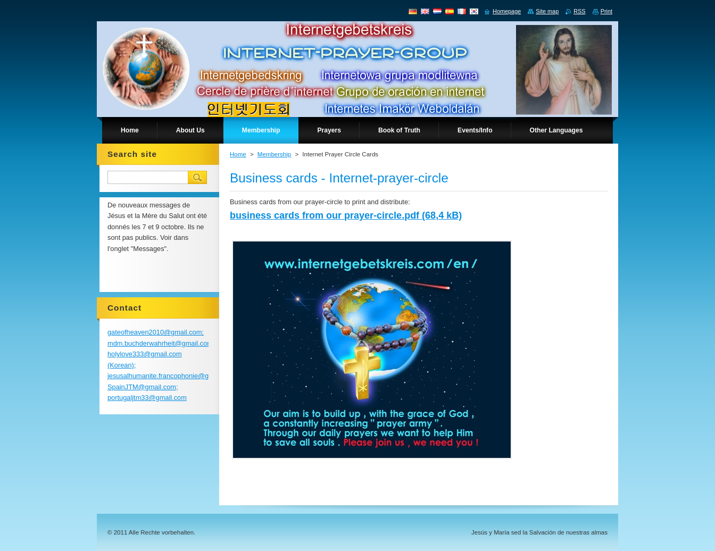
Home (238, 154)
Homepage (507, 11)
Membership (274, 154)
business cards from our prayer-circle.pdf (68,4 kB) (346, 215)
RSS (579, 11)
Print (606, 11)
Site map (547, 11)
